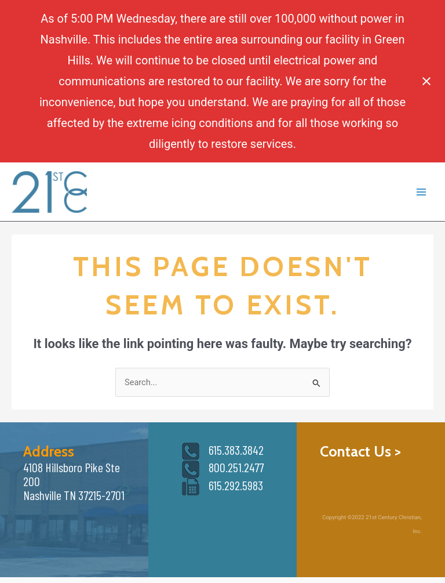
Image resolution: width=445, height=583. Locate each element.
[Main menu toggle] (421, 192)
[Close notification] (426, 81)
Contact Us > (360, 451)
